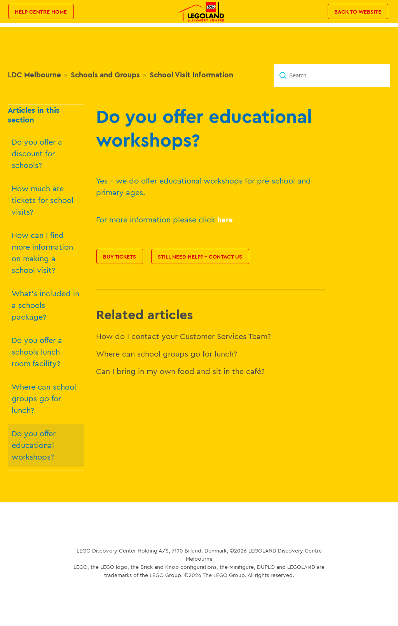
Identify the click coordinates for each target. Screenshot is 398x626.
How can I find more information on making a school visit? (42, 252)
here (225, 219)
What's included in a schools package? (45, 305)
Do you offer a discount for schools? (37, 153)
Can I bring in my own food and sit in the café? (180, 371)
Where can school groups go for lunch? (44, 398)
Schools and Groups (105, 74)
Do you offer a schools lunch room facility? (37, 351)
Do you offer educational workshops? (34, 445)
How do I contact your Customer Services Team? (183, 336)
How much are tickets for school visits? (42, 200)
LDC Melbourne (34, 74)
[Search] (332, 75)
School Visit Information (191, 74)
